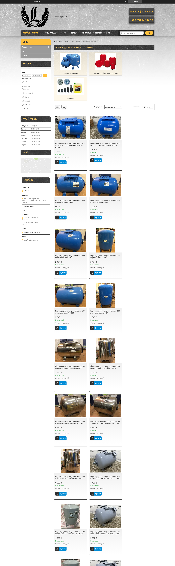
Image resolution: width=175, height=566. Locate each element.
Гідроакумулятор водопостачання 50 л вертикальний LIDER (103, 456)
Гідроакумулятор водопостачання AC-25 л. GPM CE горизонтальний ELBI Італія (70, 120)
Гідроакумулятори (70, 73)
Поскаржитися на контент (81, 564)
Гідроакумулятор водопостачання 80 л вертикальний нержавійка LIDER (69, 287)
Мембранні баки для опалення (104, 73)
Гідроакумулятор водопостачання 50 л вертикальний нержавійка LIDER (138, 456)
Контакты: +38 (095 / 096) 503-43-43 (96, 33)
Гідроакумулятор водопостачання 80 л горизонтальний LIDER (103, 176)
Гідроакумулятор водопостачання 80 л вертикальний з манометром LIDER (103, 399)
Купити (63, 137)
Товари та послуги (63, 41)
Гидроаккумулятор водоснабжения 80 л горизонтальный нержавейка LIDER (138, 287)
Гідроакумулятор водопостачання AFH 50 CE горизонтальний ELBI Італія (102, 120)
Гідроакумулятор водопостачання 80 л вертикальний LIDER (138, 176)
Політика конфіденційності (98, 564)
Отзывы (24, 55)
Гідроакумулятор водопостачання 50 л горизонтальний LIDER (69, 176)
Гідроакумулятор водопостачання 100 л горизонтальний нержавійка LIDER (104, 287)
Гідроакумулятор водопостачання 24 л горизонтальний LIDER (138, 119)
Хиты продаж (51, 33)
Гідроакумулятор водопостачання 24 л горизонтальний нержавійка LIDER (138, 231)
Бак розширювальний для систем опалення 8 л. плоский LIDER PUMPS (138, 512)
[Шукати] (149, 33)
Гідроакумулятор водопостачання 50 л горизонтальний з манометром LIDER (103, 343)
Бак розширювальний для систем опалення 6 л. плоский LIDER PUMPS (104, 512)
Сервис (74, 33)
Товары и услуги (30, 33)
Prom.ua (97, 562)
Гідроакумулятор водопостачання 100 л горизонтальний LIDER (70, 231)
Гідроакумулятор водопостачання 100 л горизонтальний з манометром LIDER (138, 400)
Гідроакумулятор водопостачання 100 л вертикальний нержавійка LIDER (70, 342)
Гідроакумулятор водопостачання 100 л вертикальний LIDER (104, 231)
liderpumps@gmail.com (32, 232)
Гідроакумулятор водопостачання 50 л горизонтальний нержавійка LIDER (69, 517)
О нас (63, 33)
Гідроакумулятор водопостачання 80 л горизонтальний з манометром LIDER (69, 400)
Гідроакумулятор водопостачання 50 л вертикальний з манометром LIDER (138, 342)
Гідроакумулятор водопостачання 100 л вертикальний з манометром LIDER (70, 456)
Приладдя (138, 73)
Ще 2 (26, 109)
